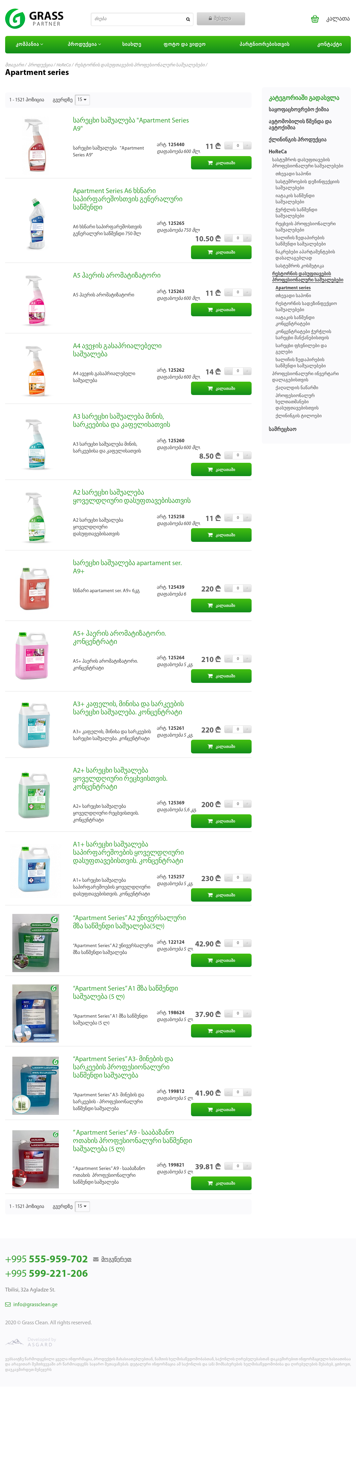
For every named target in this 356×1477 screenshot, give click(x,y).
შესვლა (220, 18)
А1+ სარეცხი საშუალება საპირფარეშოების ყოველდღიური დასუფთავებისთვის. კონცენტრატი (128, 853)
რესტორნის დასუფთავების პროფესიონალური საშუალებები (140, 65)
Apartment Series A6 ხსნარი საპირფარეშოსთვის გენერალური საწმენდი (127, 199)
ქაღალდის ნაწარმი (297, 388)
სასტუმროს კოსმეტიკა (300, 266)
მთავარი (14, 65)
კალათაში (221, 163)
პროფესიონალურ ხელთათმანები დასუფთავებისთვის (297, 402)
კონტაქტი (329, 44)
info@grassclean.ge (31, 1305)
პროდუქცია (85, 44)
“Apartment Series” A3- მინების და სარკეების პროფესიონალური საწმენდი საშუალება (123, 1067)
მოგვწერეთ (116, 1259)
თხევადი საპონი (293, 174)
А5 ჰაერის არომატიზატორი (117, 275)
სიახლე (131, 44)
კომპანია (30, 44)
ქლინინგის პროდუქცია (298, 140)
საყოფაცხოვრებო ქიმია (299, 110)
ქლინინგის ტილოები (299, 416)
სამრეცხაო (282, 429)
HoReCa (63, 65)
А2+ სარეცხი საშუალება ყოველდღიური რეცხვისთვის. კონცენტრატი (120, 779)
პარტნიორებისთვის (265, 44)
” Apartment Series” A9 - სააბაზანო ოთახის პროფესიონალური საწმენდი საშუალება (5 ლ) (132, 1141)
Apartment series (293, 288)
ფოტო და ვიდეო (185, 44)
